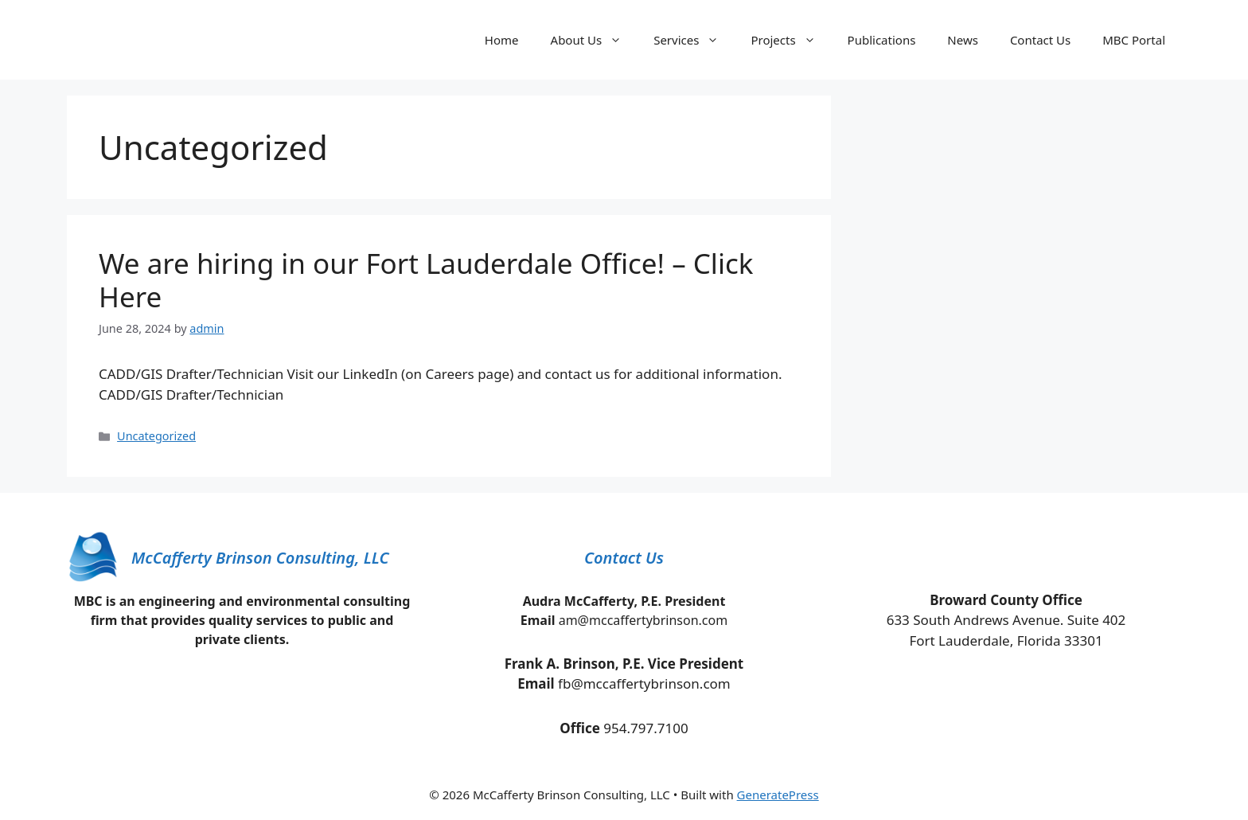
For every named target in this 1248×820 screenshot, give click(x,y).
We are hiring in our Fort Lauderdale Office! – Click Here (426, 279)
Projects (791, 40)
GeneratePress (778, 794)
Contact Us (1040, 40)
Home (502, 40)
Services (694, 40)
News (962, 40)
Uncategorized (156, 435)
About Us (594, 40)
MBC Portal (1133, 40)
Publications (882, 40)
